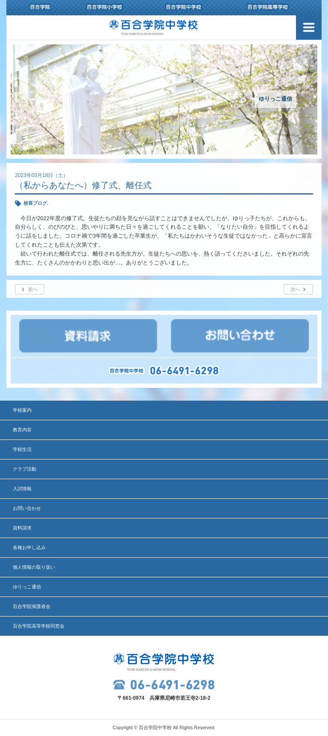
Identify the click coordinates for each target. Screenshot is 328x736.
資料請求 (22, 527)
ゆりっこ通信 (27, 586)
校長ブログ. (35, 203)
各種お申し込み (29, 547)
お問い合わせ (27, 508)
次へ (295, 289)
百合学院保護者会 (31, 606)
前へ (33, 289)
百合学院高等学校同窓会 (38, 625)
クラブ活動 (24, 468)
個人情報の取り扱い (34, 567)
